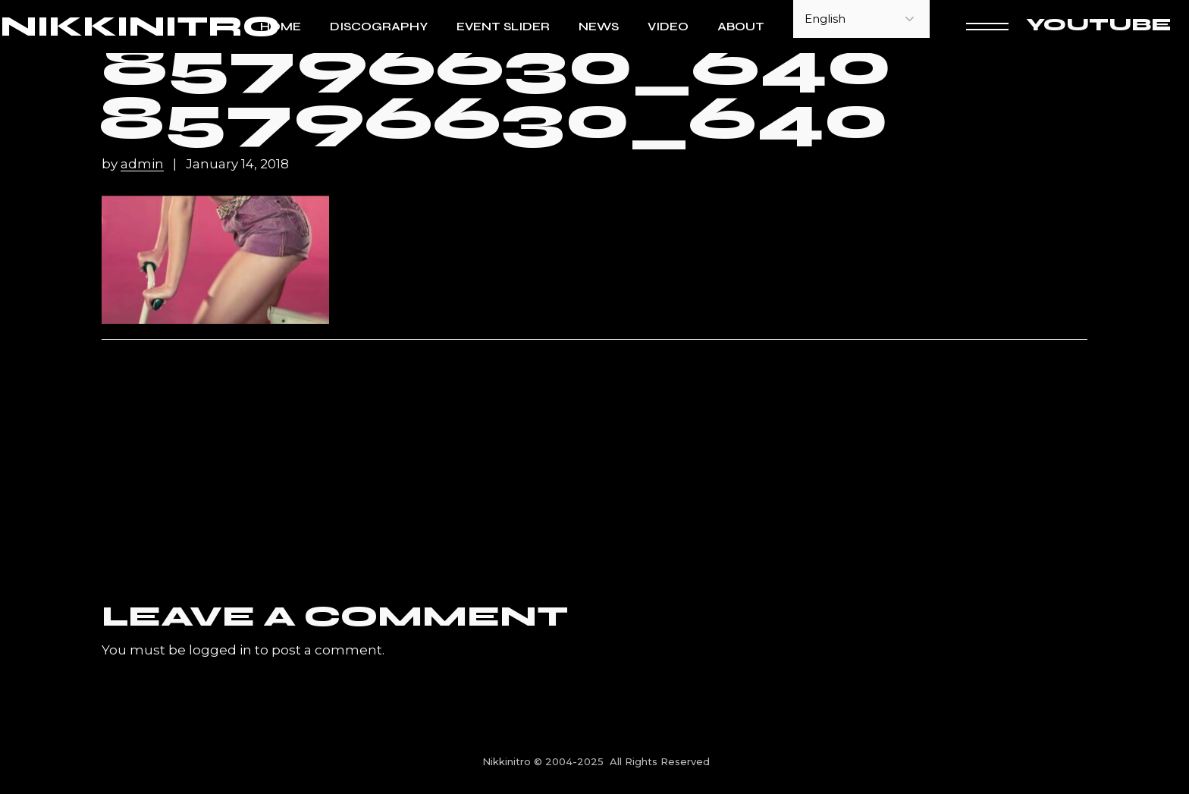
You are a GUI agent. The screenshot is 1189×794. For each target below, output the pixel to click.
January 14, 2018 (237, 164)
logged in (220, 649)
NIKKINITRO (140, 26)
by (134, 164)
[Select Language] (861, 19)
